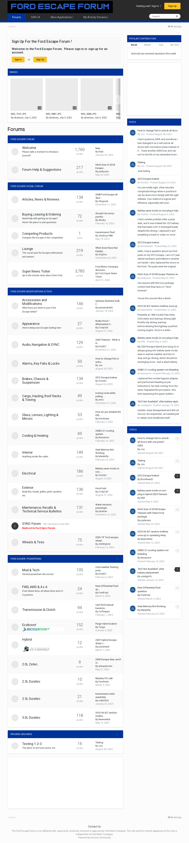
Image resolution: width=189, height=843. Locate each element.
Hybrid (27, 639)
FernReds (104, 681)
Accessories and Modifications (35, 302)
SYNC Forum (32, 524)
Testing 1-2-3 (32, 744)
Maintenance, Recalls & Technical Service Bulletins (42, 509)
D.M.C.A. (36, 17)
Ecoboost (30, 625)
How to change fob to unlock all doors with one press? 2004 (159, 130)
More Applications (62, 17)
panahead (104, 646)
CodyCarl (103, 327)
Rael (101, 151)
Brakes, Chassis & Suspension (36, 380)
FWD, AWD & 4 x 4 (35, 587)
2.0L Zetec (30, 664)
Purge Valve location (106, 623)
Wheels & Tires (34, 542)
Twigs (102, 627)
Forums (16, 17)
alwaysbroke (105, 666)
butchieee (104, 418)
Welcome (30, 148)
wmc (101, 399)
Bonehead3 (147, 246)
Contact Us (94, 826)
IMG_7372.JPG (18, 113)
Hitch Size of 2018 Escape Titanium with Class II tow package (159, 274)
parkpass (104, 171)
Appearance (31, 324)
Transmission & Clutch (39, 610)
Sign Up (172, 6)
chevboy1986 (106, 235)
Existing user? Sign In (148, 6)
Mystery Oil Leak (104, 678)
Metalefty (104, 456)
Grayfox (103, 254)
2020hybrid (104, 544)
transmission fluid (105, 232)
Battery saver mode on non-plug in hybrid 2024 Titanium (159, 210)
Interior (28, 452)
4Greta (102, 220)
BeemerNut (104, 719)
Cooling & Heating (36, 436)
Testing (99, 742)
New (97, 148)
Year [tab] (161, 45)
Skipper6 (103, 201)
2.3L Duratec (32, 681)
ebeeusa (18, 117)
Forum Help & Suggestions (42, 169)
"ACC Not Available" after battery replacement (159, 401)
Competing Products (38, 233)
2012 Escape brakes (106, 377)
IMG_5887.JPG (53, 113)
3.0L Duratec (32, 717)
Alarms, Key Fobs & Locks (41, 363)
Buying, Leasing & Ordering (42, 214)
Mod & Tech (31, 570)
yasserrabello (106, 307)
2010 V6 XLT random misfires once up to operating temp (159, 306)
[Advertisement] (51, 783)
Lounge (28, 249)
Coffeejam (104, 611)
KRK (143, 341)
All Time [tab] (174, 45)
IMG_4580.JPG (88, 113)
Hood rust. (101, 488)
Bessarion (104, 437)
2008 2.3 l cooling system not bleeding (158, 369)
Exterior (28, 487)
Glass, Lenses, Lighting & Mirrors (41, 416)
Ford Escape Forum (22, 139)
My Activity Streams (95, 17)
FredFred (103, 592)
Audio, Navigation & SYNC (41, 344)
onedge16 (146, 405)
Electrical (29, 473)
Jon (101, 365)
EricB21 (102, 346)
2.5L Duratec (32, 699)
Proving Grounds (21, 734)
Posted (159, 134)
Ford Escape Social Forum (27, 186)
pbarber (103, 511)
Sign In (18, 59)
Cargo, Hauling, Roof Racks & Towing (42, 398)
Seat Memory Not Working (152, 606)
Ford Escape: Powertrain (26, 558)
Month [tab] (147, 45)
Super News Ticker (37, 271)
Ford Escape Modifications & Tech (31, 291)
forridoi (102, 380)
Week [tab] (134, 45)
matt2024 (104, 700)
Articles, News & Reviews (41, 199)
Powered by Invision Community (94, 837)
